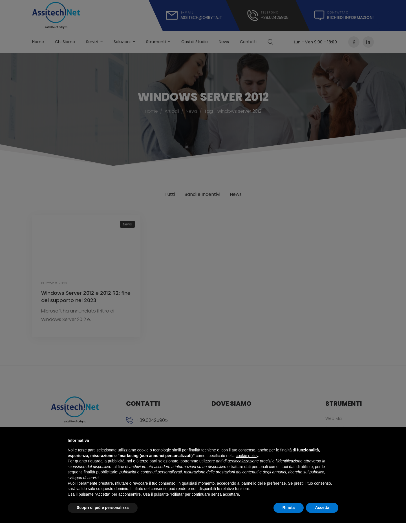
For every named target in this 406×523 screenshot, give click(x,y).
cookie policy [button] (247, 455)
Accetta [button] (322, 507)
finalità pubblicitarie (100, 472)
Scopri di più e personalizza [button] (103, 507)
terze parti (148, 461)
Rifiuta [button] (289, 507)
